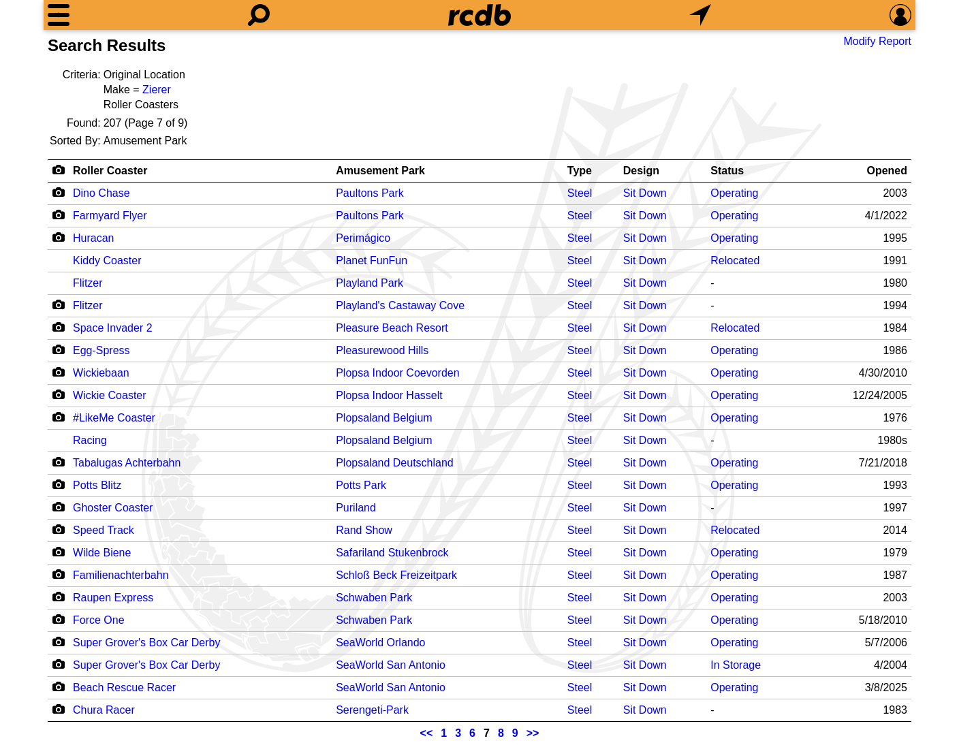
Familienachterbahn (121, 575)
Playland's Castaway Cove (400, 305)
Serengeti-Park (372, 710)
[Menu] (58, 15)
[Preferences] (900, 15)
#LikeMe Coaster (114, 418)
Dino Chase (101, 193)
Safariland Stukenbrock (392, 552)
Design (641, 170)
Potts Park (361, 485)
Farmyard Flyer (109, 215)
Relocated (734, 260)
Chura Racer (104, 710)
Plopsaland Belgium (384, 418)
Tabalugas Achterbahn (126, 463)
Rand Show (364, 530)
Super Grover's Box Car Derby (146, 642)
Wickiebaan (101, 373)
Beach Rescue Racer (124, 687)
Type (579, 170)
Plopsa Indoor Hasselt (389, 395)
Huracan (93, 238)
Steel (579, 193)
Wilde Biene (102, 552)
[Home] (479, 15)
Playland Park (369, 283)
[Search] (259, 15)
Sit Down (645, 193)
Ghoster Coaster (113, 507)
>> (532, 733)
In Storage (735, 665)
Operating (734, 193)
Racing (90, 440)
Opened (886, 170)
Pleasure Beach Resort (392, 328)
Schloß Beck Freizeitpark (396, 575)
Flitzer (88, 283)
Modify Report (877, 41)
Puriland (356, 507)
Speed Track (103, 530)
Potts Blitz (97, 485)
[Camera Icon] (58, 192)
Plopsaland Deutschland (395, 463)
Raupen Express (113, 597)
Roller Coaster (110, 170)
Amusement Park (380, 170)
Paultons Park (370, 193)
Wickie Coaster (109, 395)
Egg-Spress (101, 350)
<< (426, 733)
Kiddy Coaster (107, 260)
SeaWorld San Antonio (390, 665)
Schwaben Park (374, 597)
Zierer (156, 89)
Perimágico (363, 238)
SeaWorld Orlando (380, 642)
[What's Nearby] (700, 15)
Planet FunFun (371, 260)
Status (727, 170)
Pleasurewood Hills (382, 350)
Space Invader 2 (113, 328)
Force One (99, 620)
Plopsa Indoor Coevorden (397, 373)
